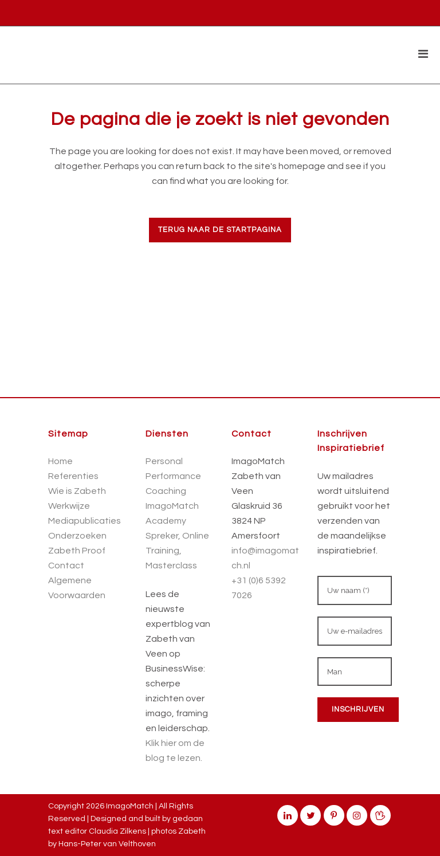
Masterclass (171, 565)
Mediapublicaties (84, 520)
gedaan (187, 819)
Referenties (73, 476)
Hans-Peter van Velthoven (107, 844)
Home (60, 461)
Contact (66, 565)
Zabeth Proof (76, 550)
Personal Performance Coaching (173, 476)
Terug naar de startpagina (220, 230)
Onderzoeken (77, 535)
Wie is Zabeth (77, 491)
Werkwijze (69, 506)
